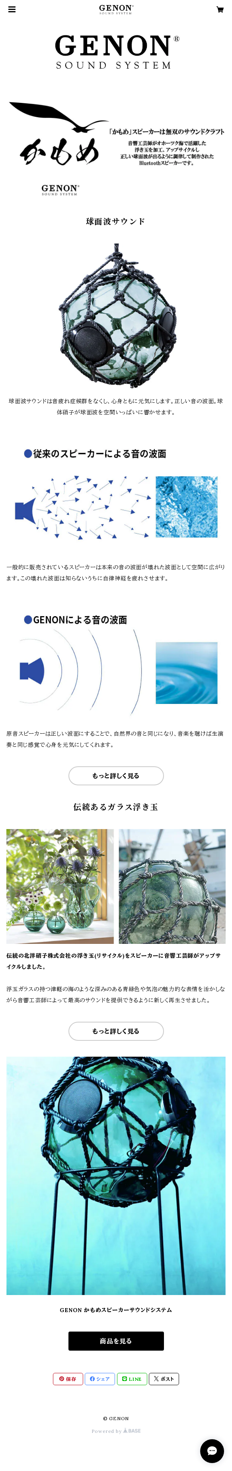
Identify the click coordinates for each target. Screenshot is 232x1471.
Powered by (116, 1431)
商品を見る (116, 1341)
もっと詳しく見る (116, 776)
